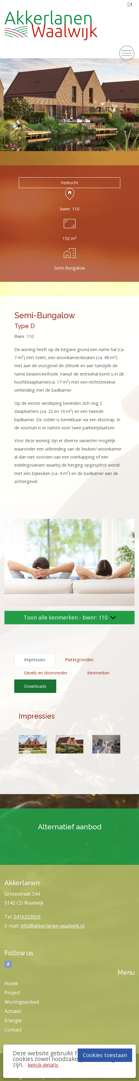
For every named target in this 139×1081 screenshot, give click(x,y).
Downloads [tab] (35, 686)
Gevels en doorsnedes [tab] (46, 673)
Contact (13, 1029)
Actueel (12, 1011)
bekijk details (43, 1064)
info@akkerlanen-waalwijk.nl (52, 925)
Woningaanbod (21, 1002)
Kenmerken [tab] (98, 673)
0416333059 (27, 917)
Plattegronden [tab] (79, 659)
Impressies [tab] (34, 659)
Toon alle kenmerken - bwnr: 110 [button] (70, 617)
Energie (13, 1020)
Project (12, 992)
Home (11, 983)
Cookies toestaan (105, 1055)
